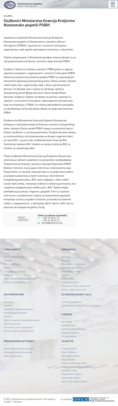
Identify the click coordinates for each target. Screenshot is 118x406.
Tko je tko (8, 260)
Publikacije (8, 275)
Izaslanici (65, 275)
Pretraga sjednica (69, 336)
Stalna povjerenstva (70, 282)
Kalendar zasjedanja (70, 332)
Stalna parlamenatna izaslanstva (18, 352)
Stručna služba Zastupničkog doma (19, 331)
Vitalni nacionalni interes (72, 267)
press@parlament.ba (52, 222)
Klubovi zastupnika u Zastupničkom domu (21, 320)
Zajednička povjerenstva (71, 302)
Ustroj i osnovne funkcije (14, 256)
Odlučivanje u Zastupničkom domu (18, 309)
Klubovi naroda (67, 278)
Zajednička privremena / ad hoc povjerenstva (80, 305)
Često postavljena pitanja (14, 271)
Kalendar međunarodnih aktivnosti (18, 348)
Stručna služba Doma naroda (74, 289)
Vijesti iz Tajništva (68, 352)
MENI (113, 4)
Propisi (7, 267)
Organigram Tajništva (70, 356)
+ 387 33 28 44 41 (51, 217)
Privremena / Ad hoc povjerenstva (75, 286)
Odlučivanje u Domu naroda (73, 264)
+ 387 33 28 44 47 (51, 220)
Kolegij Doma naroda (70, 271)
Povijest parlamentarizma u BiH (17, 282)
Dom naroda (66, 321)
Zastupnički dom (68, 325)
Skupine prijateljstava (13, 356)
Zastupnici (8, 316)
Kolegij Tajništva (68, 359)
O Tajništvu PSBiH (69, 348)
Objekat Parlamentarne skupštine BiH (20, 278)
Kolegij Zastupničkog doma (15, 312)
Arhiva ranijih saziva (12, 264)
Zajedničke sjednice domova (73, 329)
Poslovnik (65, 260)
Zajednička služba (69, 370)
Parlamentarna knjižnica (72, 374)
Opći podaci (66, 256)
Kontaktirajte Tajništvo (71, 377)
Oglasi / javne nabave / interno (74, 381)
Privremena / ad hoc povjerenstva (18, 327)
